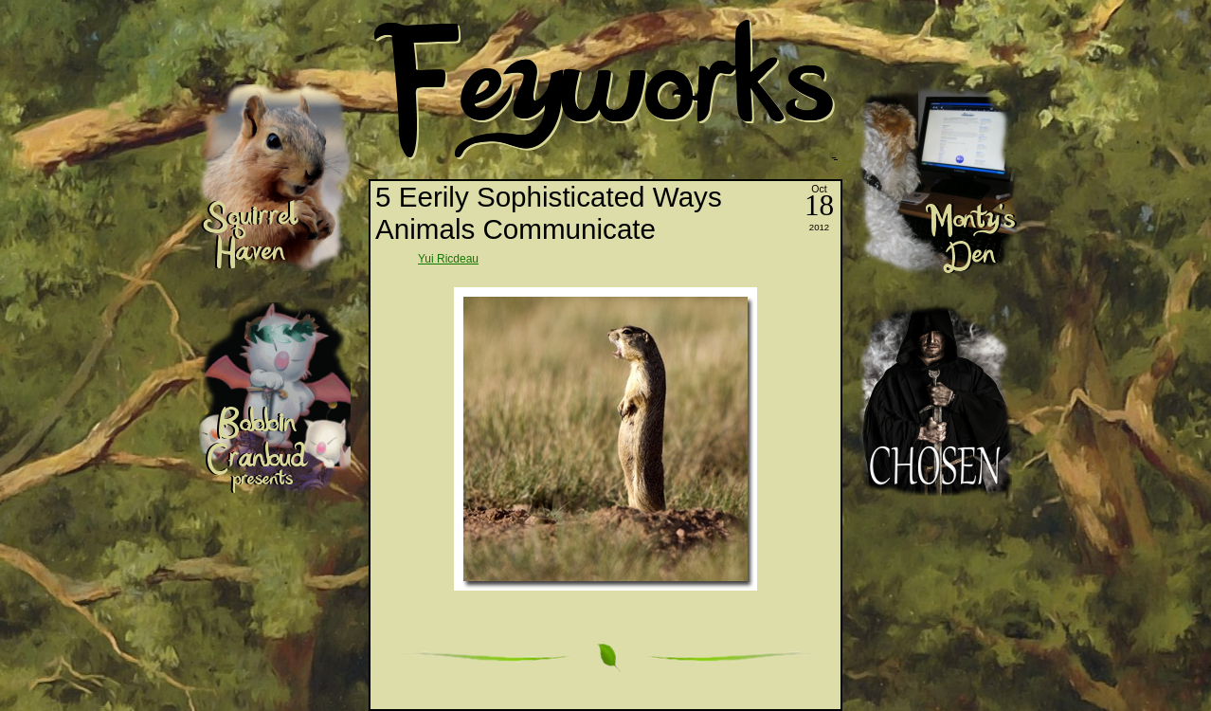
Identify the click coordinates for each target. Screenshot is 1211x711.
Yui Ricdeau (448, 258)
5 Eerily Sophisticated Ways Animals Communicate (548, 213)
